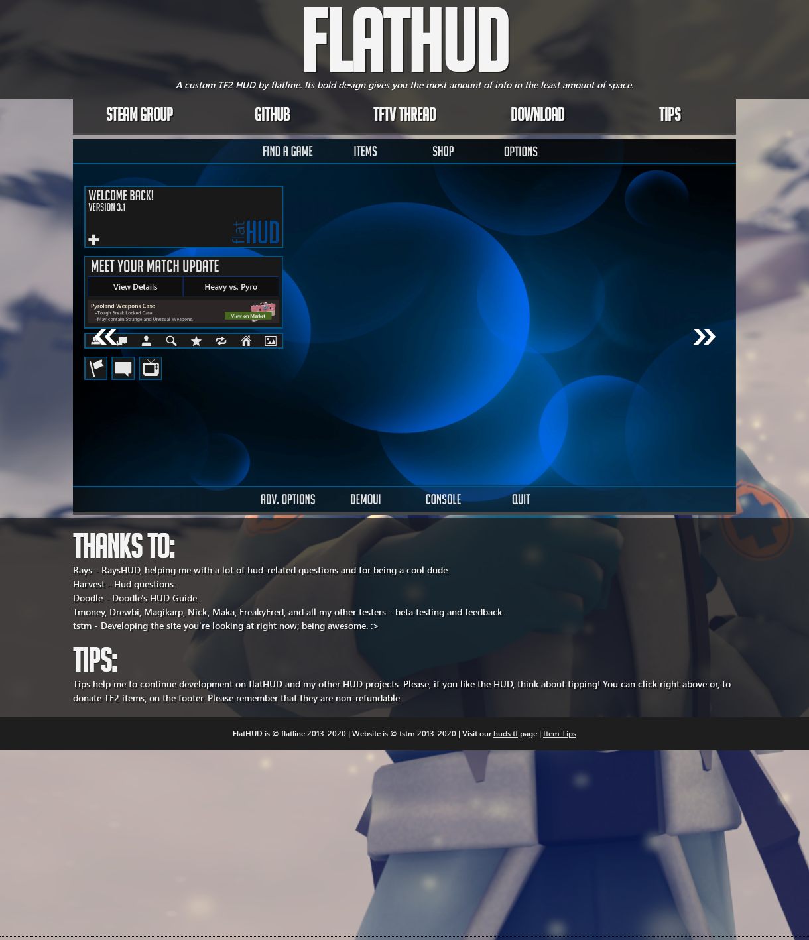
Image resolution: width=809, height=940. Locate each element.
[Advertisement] (238, 843)
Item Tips (559, 733)
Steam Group (139, 117)
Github (272, 117)
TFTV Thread (404, 117)
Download (537, 117)
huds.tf (505, 733)
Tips (669, 117)
